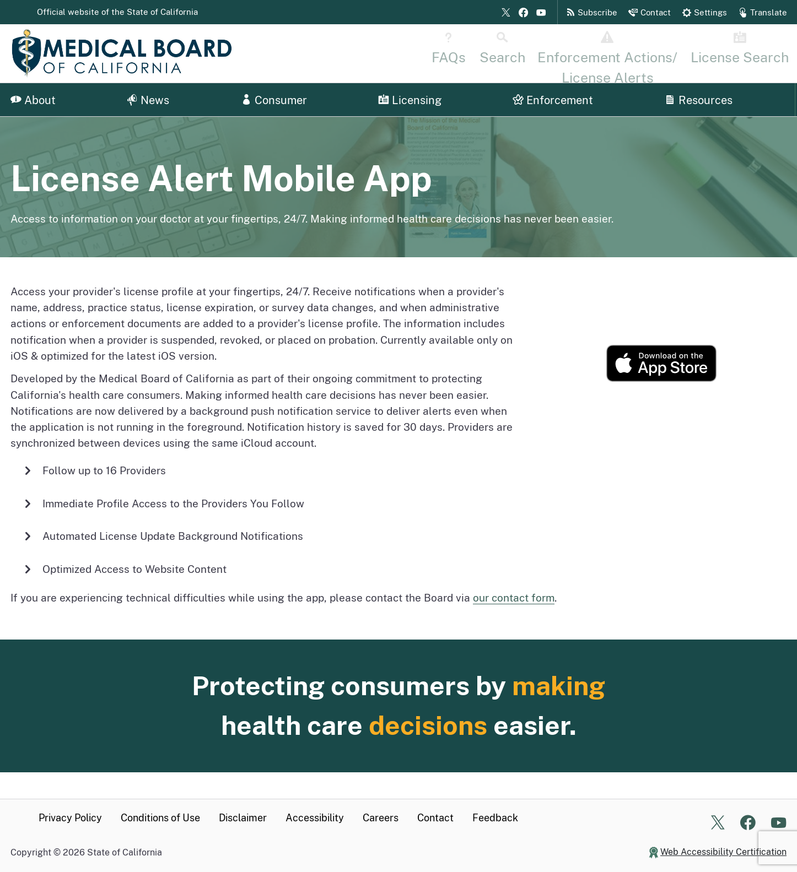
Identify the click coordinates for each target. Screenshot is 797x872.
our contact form (513, 598)
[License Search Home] (751, 53)
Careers (381, 818)
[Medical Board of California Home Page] (121, 53)
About (33, 100)
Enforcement (553, 100)
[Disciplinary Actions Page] (649, 53)
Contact (435, 818)
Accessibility (315, 818)
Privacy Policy (70, 818)
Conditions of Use (160, 818)
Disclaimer (243, 818)
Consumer (274, 100)
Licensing (409, 100)
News (148, 100)
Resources (699, 100)
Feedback (495, 818)
